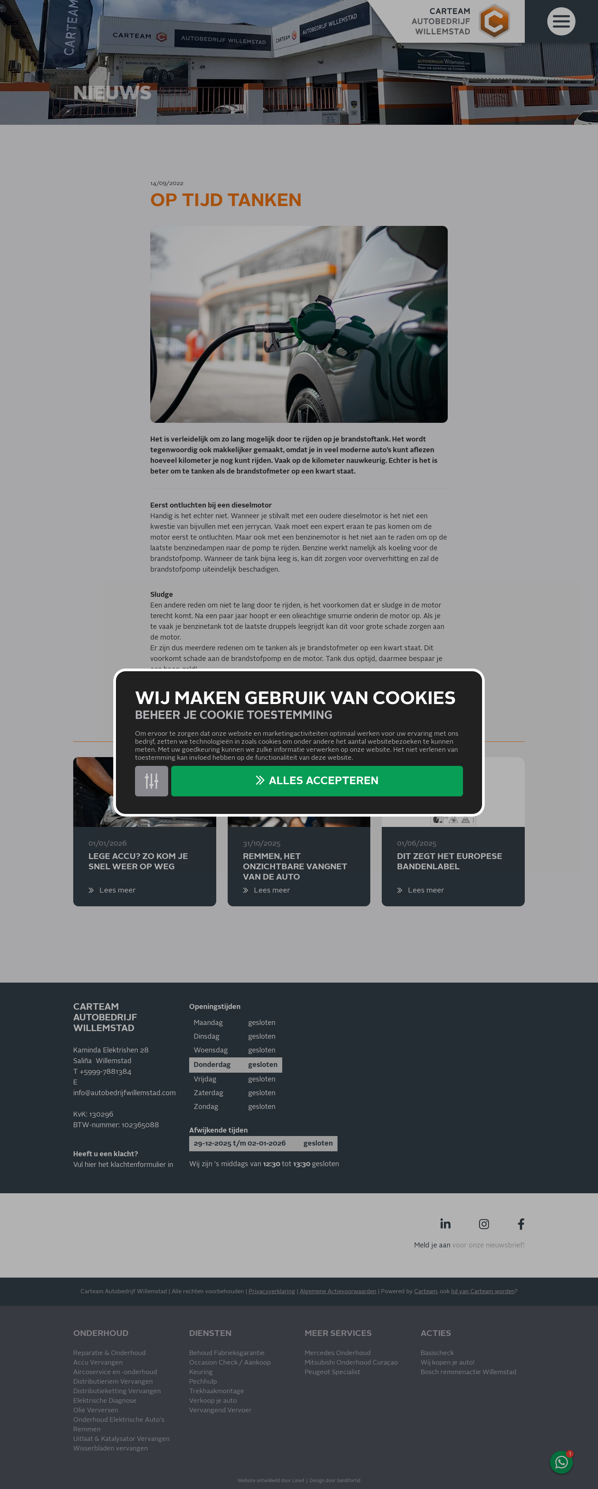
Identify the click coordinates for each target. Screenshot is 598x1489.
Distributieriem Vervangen (113, 1382)
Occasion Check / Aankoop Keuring (230, 1368)
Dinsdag (206, 1036)
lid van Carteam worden (482, 1291)
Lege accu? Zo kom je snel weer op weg (138, 861)
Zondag (206, 1107)
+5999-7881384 (105, 1071)
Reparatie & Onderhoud (109, 1353)
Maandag (208, 1023)
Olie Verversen (95, 1410)
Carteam (425, 1291)
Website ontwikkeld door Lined (271, 1481)
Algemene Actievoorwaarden (338, 1291)
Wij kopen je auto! (447, 1363)
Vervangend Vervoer (220, 1410)
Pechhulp (203, 1382)
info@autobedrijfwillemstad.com (124, 1093)
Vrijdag (205, 1079)
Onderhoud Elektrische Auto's (118, 1420)
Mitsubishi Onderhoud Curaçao (351, 1363)
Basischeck (437, 1353)
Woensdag (211, 1050)
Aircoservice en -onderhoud (115, 1372)
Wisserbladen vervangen (110, 1448)
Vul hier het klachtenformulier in (123, 1165)
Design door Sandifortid (335, 1481)
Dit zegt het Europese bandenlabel (449, 861)
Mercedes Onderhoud (338, 1353)
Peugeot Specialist (332, 1372)
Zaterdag (208, 1093)
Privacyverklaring (272, 1291)
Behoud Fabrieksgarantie (227, 1353)
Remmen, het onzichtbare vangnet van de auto (295, 866)
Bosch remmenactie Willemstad (468, 1372)
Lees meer (117, 890)
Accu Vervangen (98, 1363)
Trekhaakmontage (216, 1391)
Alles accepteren (324, 781)
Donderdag (212, 1065)
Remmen (87, 1429)
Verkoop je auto (213, 1401)
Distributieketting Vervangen (117, 1391)
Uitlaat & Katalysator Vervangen (121, 1439)
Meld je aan (432, 1245)
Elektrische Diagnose (105, 1401)
